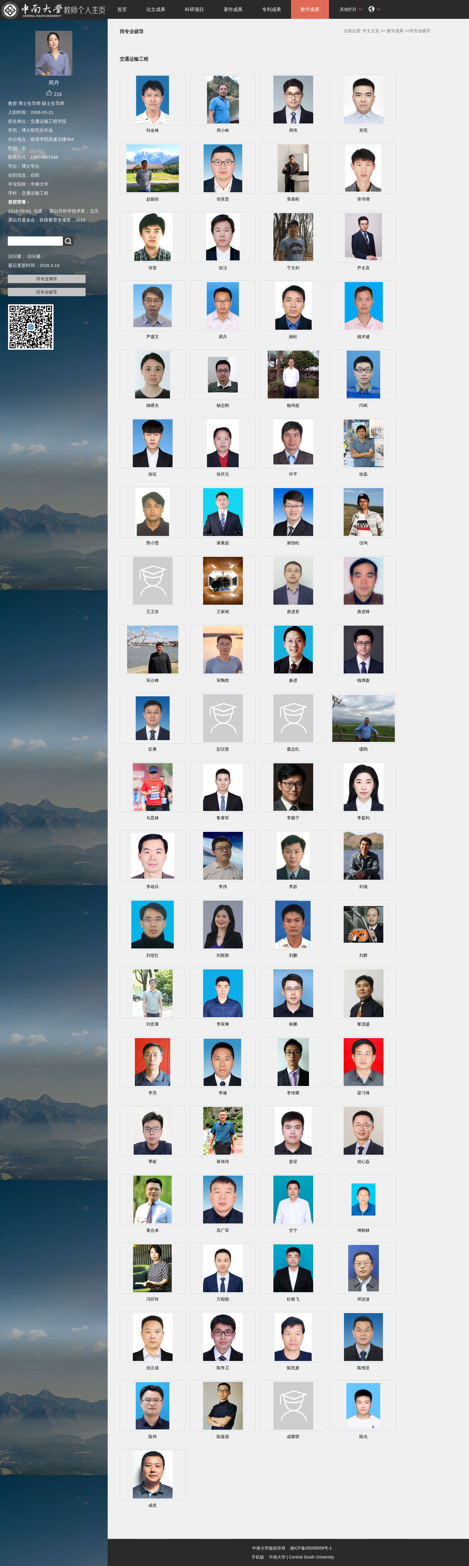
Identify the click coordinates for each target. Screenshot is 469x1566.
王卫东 (152, 611)
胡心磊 (363, 1161)
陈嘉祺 (223, 1436)
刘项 (363, 886)
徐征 (152, 474)
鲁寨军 (223, 817)
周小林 (223, 130)
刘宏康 (152, 1024)
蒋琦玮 (223, 1161)
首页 (122, 9)
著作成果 (233, 9)
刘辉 (363, 955)
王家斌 (223, 611)
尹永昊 (363, 267)
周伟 (293, 130)
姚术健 (363, 336)
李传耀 (293, 1092)
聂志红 (293, 749)
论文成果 (155, 9)
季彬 (152, 1161)
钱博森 (363, 680)
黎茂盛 (363, 1024)
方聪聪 (223, 1299)
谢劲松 (293, 542)
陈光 (363, 1436)
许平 (293, 474)
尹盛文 (152, 336)
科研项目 (194, 9)
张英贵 (223, 199)
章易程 (293, 199)
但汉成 (152, 1367)
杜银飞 (293, 1299)
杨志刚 (223, 405)
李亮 (152, 1092)
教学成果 (309, 9)
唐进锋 (363, 611)
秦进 (293, 680)
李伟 (223, 886)
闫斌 (363, 405)
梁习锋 (363, 1092)
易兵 (223, 336)
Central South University (311, 1557)
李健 (223, 1092)
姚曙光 (152, 405)
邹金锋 (152, 130)
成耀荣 (293, 1436)
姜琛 (293, 1161)
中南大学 (277, 1557)
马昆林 (152, 817)
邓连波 (363, 1299)
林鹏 (293, 1024)
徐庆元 (223, 474)
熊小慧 (152, 542)
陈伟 (152, 1436)
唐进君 (293, 611)
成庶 (152, 1505)
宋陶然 (223, 680)
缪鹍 (363, 749)
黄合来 (152, 1230)
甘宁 (293, 1230)
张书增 (363, 199)
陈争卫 (223, 1367)
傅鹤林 (363, 1230)
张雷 (152, 267)
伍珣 (363, 542)
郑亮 (363, 130)
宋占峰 (152, 680)
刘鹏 (293, 955)
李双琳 (223, 1024)
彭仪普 (223, 749)
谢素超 (223, 542)
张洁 (223, 267)
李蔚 (293, 886)
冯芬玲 (152, 1299)
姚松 (293, 336)
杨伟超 (293, 405)
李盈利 (363, 817)
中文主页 (371, 30)
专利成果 (271, 9)
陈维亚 (363, 1367)
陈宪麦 (293, 1367)
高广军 (223, 1230)
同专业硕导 (46, 292)
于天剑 (293, 267)
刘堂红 (152, 955)
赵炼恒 (152, 199)
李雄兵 (152, 886)
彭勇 (152, 749)
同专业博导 (46, 278)
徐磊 (363, 474)
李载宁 (293, 817)
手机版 (258, 1557)
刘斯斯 (223, 955)
